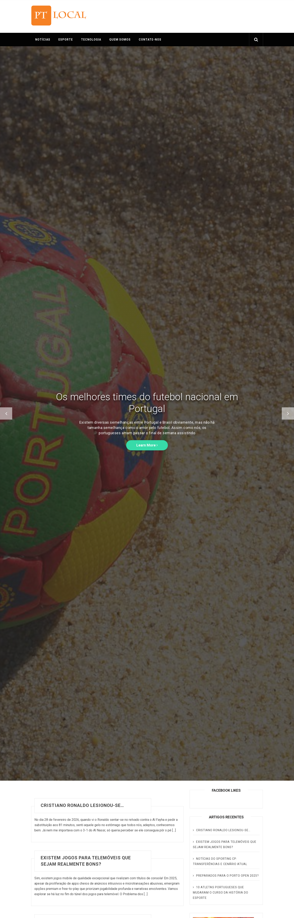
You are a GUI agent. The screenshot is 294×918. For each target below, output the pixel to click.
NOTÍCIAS (42, 39)
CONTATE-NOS (150, 39)
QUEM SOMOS (120, 39)
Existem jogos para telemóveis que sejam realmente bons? (86, 861)
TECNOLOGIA (91, 39)
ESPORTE (65, 39)
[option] (147, 413)
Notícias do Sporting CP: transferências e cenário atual (220, 861)
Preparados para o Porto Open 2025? (227, 875)
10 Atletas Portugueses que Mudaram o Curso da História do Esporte (220, 892)
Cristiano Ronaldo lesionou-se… (82, 805)
